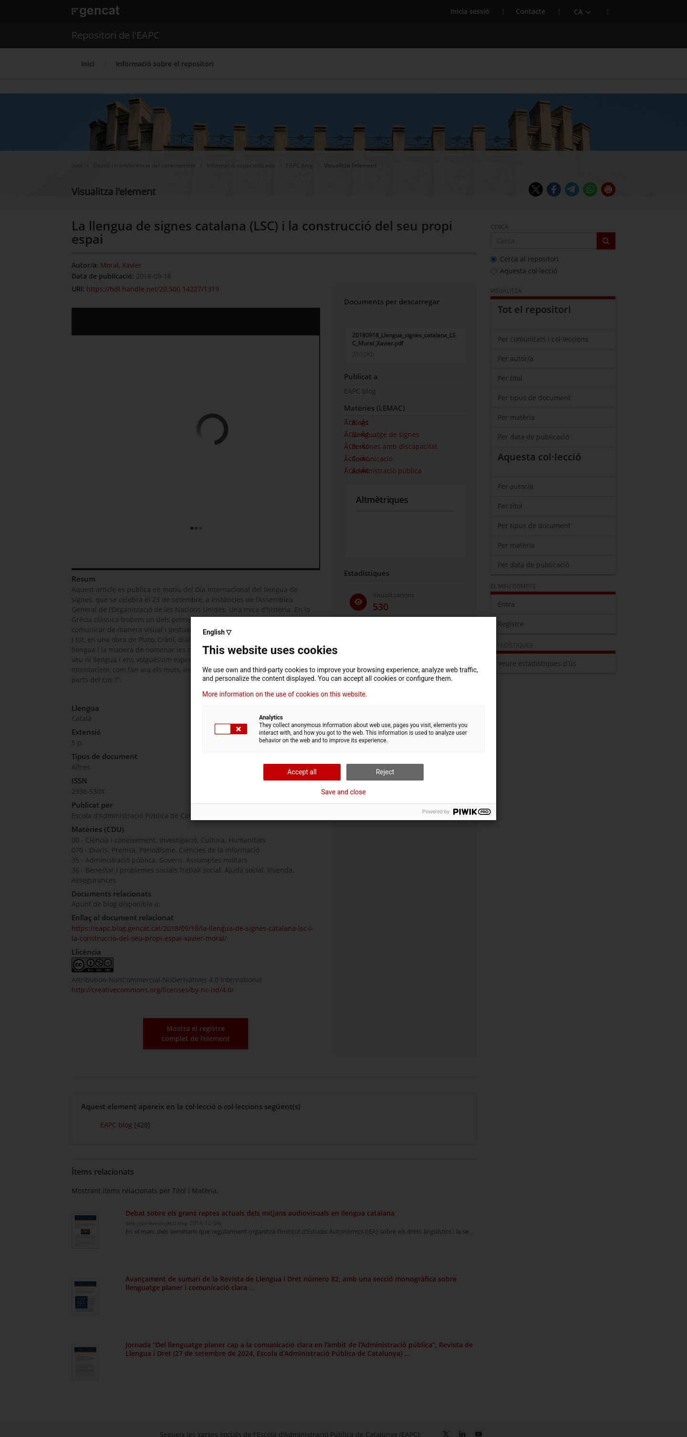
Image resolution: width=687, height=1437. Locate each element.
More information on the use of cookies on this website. (284, 694)
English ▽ (217, 632)
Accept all (302, 772)
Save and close (343, 792)
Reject (385, 772)
